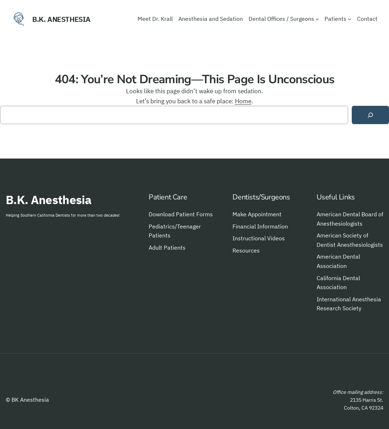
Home (243, 101)
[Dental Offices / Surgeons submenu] (317, 19)
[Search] (370, 115)
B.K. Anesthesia (61, 19)
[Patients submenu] (349, 19)
